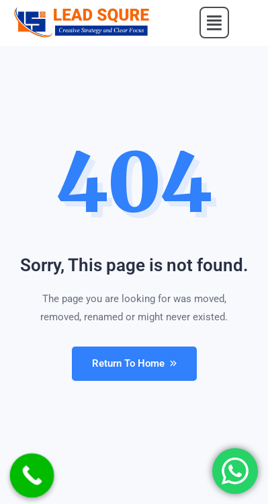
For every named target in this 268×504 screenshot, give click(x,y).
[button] (214, 23)
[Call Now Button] (32, 476)
